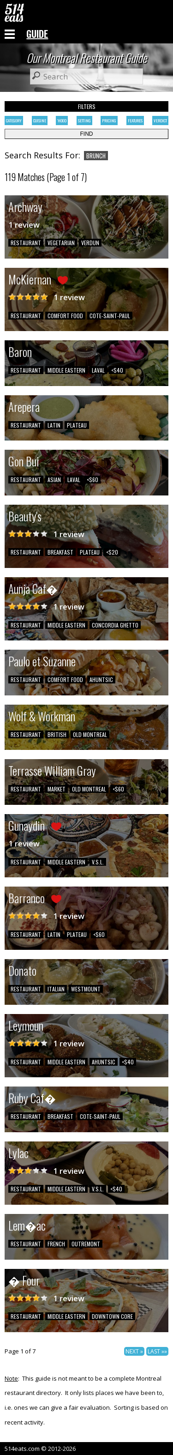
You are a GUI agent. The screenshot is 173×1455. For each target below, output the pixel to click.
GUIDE (37, 34)
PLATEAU (77, 425)
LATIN (54, 425)
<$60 (92, 479)
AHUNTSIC (101, 679)
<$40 (117, 370)
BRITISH (57, 734)
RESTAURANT (26, 243)
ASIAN (54, 479)
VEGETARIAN (61, 243)
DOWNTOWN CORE (112, 1316)
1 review (24, 224)
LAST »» (157, 1351)
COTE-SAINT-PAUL (109, 316)
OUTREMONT (86, 1244)
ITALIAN (56, 989)
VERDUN (90, 243)
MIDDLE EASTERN (66, 370)
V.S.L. (98, 862)
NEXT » (134, 1351)
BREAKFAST (60, 552)
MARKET (57, 789)
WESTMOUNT (86, 989)
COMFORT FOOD (65, 316)
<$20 (112, 552)
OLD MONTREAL (90, 734)
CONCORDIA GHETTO (115, 625)
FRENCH (56, 1244)
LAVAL (98, 370)
